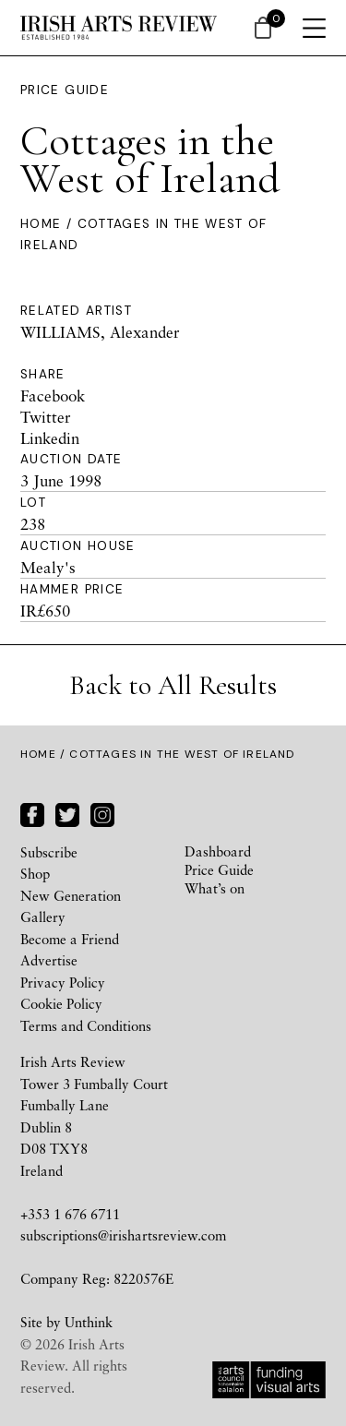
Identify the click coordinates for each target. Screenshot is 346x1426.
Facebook (52, 395)
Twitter (45, 416)
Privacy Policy (62, 982)
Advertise (49, 960)
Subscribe (49, 852)
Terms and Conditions (85, 1025)
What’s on (215, 888)
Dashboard (218, 851)
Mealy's (48, 567)
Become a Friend (69, 938)
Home (40, 224)
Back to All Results (173, 685)
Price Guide (64, 90)
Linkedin (49, 438)
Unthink (89, 1321)
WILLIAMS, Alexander (100, 332)
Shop (35, 873)
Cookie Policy (61, 1003)
